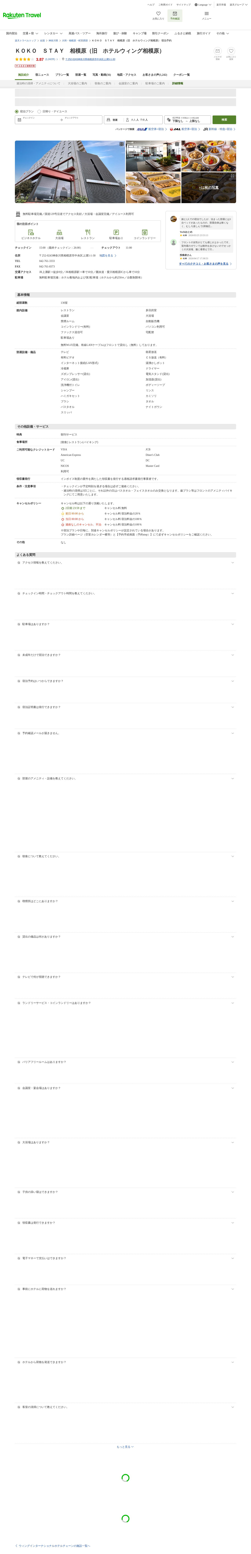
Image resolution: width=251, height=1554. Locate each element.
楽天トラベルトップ (25, 40)
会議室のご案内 (128, 83)
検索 (224, 119)
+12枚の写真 (208, 188)
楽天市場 (221, 4)
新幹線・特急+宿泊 (217, 129)
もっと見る (123, 1446)
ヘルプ (151, 4)
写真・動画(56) (102, 74)
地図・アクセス (126, 74)
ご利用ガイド (165, 4)
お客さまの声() (155, 74)
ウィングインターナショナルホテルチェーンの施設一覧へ (54, 1545)
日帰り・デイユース (55, 111)
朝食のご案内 (103, 83)
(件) (51, 59)
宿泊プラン (27, 111)
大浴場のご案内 (77, 83)
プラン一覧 (62, 74)
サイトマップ (183, 4)
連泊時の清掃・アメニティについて (38, 83)
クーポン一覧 (181, 74)
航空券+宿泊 (150, 129)
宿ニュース (42, 74)
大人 (133, 119)
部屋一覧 (80, 74)
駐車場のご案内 (155, 83)
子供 (142, 119)
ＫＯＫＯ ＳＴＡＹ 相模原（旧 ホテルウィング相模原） (90, 51)
